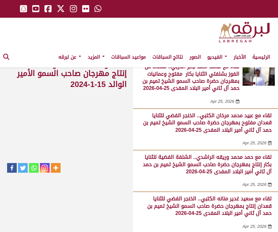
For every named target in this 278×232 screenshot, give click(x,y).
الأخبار (240, 57)
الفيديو (217, 57)
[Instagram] (45, 168)
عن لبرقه (69, 57)
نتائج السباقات (167, 57)
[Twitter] (23, 168)
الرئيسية (261, 57)
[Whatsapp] (34, 168)
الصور (195, 57)
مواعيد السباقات (128, 57)
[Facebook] (12, 168)
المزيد (96, 57)
